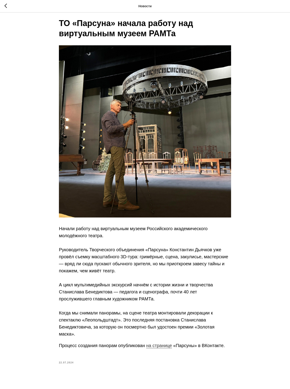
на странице (159, 348)
